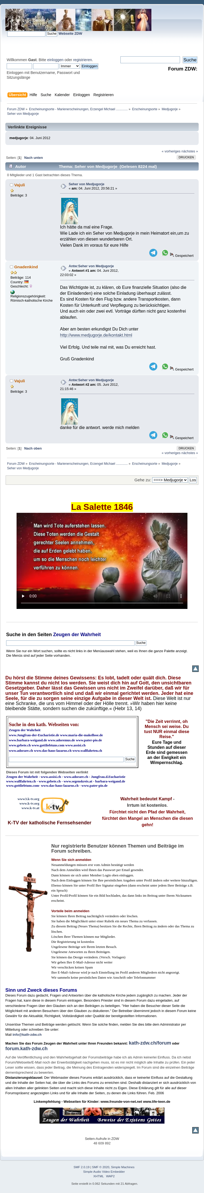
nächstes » (190, 151)
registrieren (82, 60)
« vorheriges (171, 151)
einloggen (55, 60)
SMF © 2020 (100, 1167)
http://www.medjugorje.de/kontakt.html (96, 335)
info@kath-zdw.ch (27, 1035)
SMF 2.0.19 (82, 1167)
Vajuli (19, 185)
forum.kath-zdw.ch (26, 1048)
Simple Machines (123, 1167)
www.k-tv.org (29, 803)
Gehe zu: (143, 480)
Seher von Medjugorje (86, 184)
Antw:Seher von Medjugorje (91, 266)
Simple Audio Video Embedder (104, 1171)
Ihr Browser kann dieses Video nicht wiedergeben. (102, 561)
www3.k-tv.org (29, 799)
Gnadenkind (26, 267)
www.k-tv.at (30, 808)
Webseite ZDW (70, 34)
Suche (13, 634)
